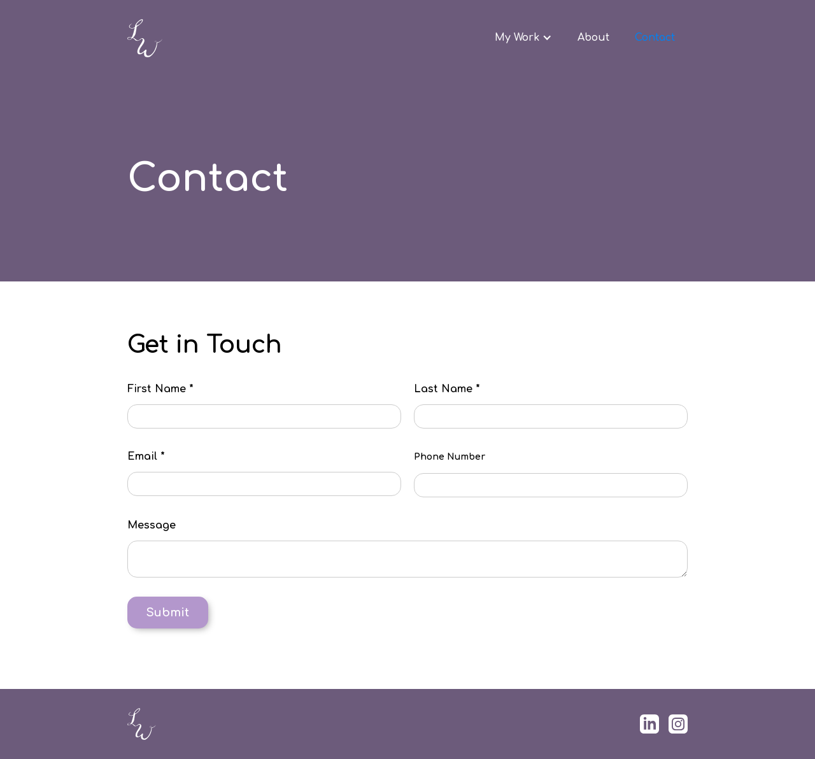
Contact (655, 37)
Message (151, 525)
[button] (523, 37)
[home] (219, 38)
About (593, 37)
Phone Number (449, 457)
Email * (146, 456)
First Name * (160, 389)
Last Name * (447, 389)
